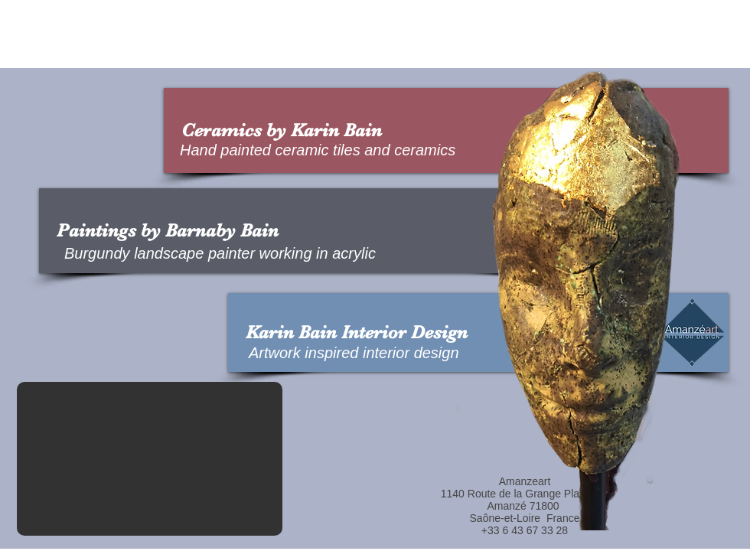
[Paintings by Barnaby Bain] (303, 230)
